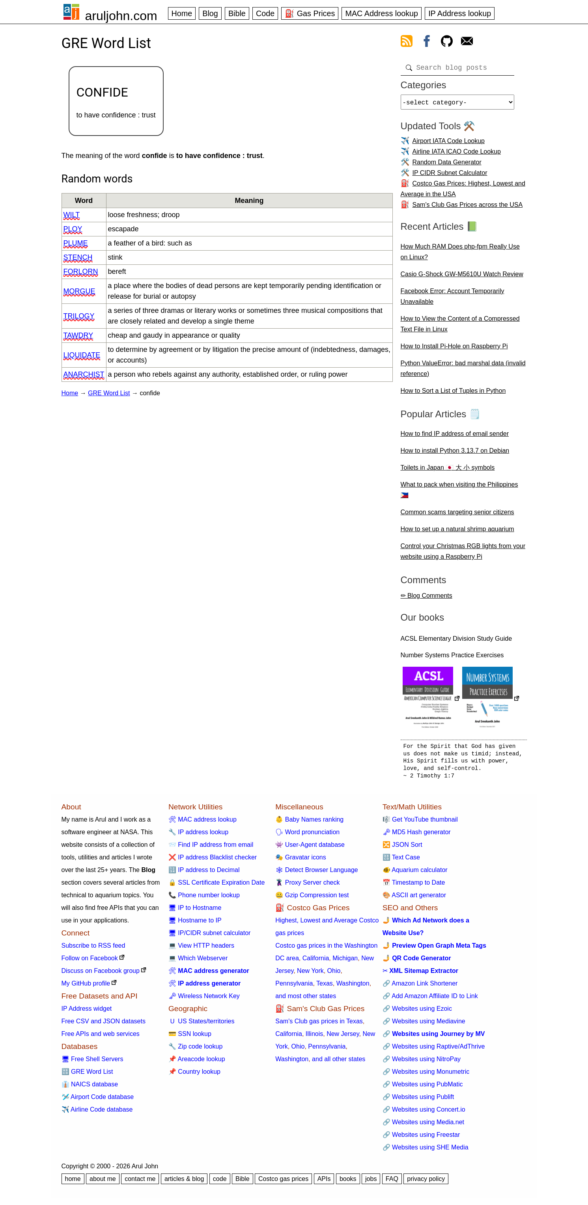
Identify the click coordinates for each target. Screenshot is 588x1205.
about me (103, 1182)
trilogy (79, 316)
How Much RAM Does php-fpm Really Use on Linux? (460, 255)
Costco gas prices (283, 1182)
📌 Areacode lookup (196, 1062)
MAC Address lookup (381, 13)
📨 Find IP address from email (210, 847)
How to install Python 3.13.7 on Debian (455, 453)
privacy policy (426, 1182)
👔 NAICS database (90, 1087)
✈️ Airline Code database (97, 1112)
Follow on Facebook (90, 961)
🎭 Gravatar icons (300, 860)
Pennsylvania (294, 986)
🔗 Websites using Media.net (423, 1125)
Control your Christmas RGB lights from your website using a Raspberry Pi (463, 554)
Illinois (314, 1037)
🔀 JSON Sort (402, 847)
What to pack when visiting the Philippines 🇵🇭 (459, 493)
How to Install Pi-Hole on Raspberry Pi (454, 349)
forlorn (80, 271)
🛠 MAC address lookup (202, 822)
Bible (237, 13)
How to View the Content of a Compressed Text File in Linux (460, 327)
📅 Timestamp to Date (414, 885)
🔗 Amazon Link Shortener (420, 986)
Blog (210, 13)
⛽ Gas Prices (310, 13)
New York (310, 974)
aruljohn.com (121, 16)
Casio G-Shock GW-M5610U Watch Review (462, 277)
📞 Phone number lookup (204, 898)
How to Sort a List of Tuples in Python (453, 394)
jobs (371, 1182)
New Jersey (343, 1037)
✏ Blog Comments (426, 598)
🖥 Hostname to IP (195, 923)
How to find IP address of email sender (455, 436)
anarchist (84, 374)
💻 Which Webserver (198, 961)
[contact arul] (467, 42)
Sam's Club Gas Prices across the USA (468, 208)
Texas (324, 986)
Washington (353, 986)
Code (265, 13)
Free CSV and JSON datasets (104, 1024)
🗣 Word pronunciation (307, 835)
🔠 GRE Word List (87, 1074)
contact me (140, 1182)
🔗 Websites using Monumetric (426, 1074)
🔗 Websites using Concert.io (424, 1112)
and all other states (338, 1062)
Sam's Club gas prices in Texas (319, 1024)
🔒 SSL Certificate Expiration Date (216, 885)
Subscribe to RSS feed (93, 948)
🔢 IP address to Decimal (204, 873)
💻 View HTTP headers (201, 948)
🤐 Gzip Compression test (312, 898)
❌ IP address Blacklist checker (212, 860)
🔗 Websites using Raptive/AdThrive (434, 1049)
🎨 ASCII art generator (414, 898)
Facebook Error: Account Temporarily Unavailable (452, 299)
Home (182, 13)
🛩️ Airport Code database (98, 1100)
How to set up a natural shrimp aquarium (457, 532)
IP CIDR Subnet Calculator (450, 176)
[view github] (447, 42)
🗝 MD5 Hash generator (417, 835)
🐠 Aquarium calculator (415, 873)
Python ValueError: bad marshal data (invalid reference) (463, 371)
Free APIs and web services (101, 1037)
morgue (79, 291)
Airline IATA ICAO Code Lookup (457, 154)
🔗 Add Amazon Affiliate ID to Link (430, 999)
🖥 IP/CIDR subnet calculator (209, 936)
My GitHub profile (86, 986)
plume (75, 243)
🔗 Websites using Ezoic (417, 1011)
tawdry (78, 335)
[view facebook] (427, 42)
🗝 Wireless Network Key (204, 999)
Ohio (334, 974)
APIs (324, 1182)
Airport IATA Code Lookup (449, 144)
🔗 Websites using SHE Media (426, 1150)
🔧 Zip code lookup (195, 1049)
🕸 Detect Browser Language (316, 873)
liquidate (82, 355)
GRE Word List (109, 393)
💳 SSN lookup (189, 1037)
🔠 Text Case (401, 860)
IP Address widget (87, 1011)
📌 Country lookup (194, 1074)
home (73, 1182)
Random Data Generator (447, 165)
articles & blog (184, 1182)
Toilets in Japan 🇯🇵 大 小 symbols (448, 470)
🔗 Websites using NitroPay (422, 1062)
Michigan (345, 961)
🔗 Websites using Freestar (421, 1137)
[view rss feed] (407, 42)
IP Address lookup (459, 13)
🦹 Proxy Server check (307, 885)
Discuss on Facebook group (101, 974)
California (315, 961)
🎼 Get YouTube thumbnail (420, 822)
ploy (72, 229)
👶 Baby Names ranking (309, 822)
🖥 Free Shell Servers (92, 1062)
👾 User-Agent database (310, 847)
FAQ (392, 1182)
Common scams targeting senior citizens (457, 515)
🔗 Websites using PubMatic (423, 1087)
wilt (71, 215)
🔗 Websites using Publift (418, 1100)
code (220, 1182)
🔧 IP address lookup (198, 835)
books (348, 1182)
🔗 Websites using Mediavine (424, 1024)
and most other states (305, 999)
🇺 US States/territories (201, 1024)
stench (78, 257)
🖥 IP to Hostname (194, 910)
